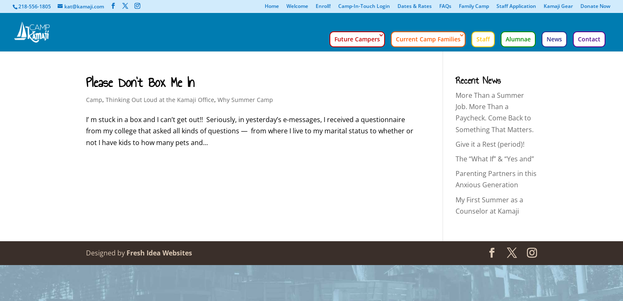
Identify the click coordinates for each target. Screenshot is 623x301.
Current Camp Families (428, 39)
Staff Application (516, 7)
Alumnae (518, 39)
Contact (589, 39)
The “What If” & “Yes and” (495, 158)
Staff (483, 39)
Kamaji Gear (558, 7)
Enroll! (323, 7)
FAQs (445, 7)
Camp (94, 100)
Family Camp (474, 7)
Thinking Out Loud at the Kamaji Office (160, 100)
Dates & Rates (415, 7)
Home (272, 7)
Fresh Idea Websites (159, 253)
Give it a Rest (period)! (490, 144)
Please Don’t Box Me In (140, 82)
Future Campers (357, 39)
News (554, 39)
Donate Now (595, 7)
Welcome (297, 7)
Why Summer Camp (245, 100)
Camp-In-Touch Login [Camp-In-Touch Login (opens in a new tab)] (364, 7)
